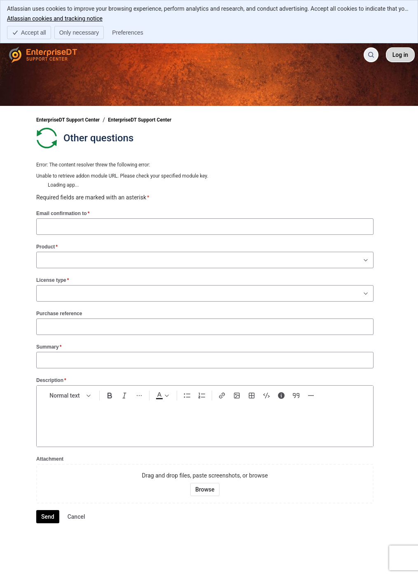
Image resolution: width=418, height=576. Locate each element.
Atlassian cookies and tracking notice (55, 18)
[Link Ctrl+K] (222, 395)
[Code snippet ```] (266, 395)
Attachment (49, 459)
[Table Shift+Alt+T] (251, 395)
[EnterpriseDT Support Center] (43, 55)
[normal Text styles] (70, 395)
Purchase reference (59, 313)
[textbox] (205, 420)
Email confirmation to (62, 213)
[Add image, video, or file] (236, 395)
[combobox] (41, 260)
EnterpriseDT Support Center (68, 120)
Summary (48, 347)
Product (47, 247)
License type (52, 280)
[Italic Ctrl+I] (124, 395)
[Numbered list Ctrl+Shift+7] (201, 395)
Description (51, 380)
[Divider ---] (311, 395)
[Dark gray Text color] (162, 395)
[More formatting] (139, 395)
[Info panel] (281, 395)
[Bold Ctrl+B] (109, 395)
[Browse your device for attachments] (205, 489)
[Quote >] (296, 395)
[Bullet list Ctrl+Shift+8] (187, 395)
